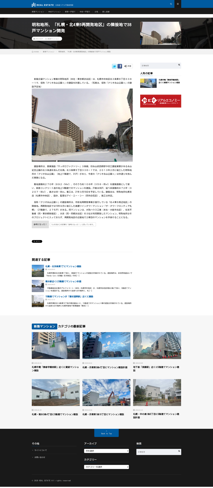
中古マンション (56, 14)
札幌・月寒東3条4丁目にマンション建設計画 (106, 369)
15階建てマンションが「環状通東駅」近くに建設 (69, 296)
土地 (100, 14)
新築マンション (38, 14)
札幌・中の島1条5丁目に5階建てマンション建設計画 (156, 417)
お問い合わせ (40, 458)
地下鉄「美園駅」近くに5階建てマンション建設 (156, 369)
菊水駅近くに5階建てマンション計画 (63, 281)
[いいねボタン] (40, 224)
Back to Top (106, 435)
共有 (127, 66)
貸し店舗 (110, 14)
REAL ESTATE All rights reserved (55, 482)
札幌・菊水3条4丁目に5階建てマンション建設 (55, 417)
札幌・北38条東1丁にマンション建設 (63, 266)
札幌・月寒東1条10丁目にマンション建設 (105, 415)
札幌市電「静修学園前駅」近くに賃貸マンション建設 (56, 369)
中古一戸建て (88, 14)
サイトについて (41, 451)
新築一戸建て (72, 14)
